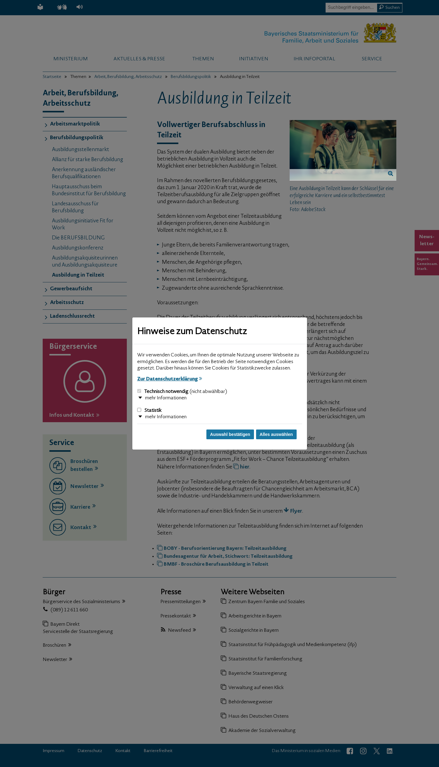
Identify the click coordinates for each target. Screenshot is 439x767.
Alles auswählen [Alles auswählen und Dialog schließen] (276, 434)
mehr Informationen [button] (166, 398)
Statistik (149, 410)
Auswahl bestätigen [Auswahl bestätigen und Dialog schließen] (230, 434)
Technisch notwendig (182, 391)
